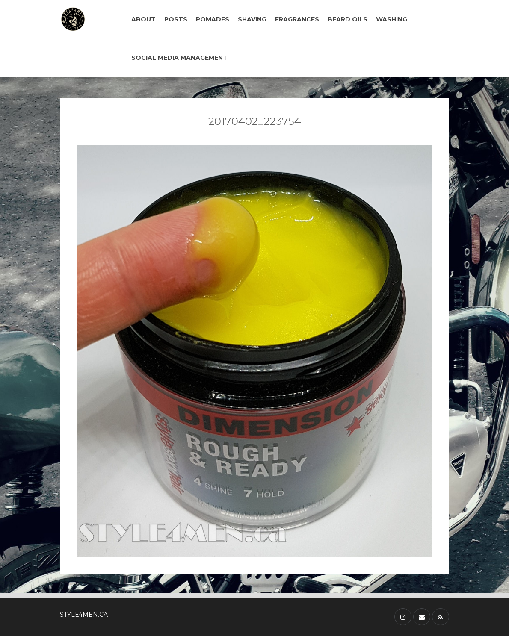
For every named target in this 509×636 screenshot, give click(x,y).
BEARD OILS (347, 19)
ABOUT (143, 19)
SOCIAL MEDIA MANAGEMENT (179, 58)
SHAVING (252, 19)
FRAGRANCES (297, 19)
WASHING (391, 19)
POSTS (175, 19)
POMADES (212, 19)
